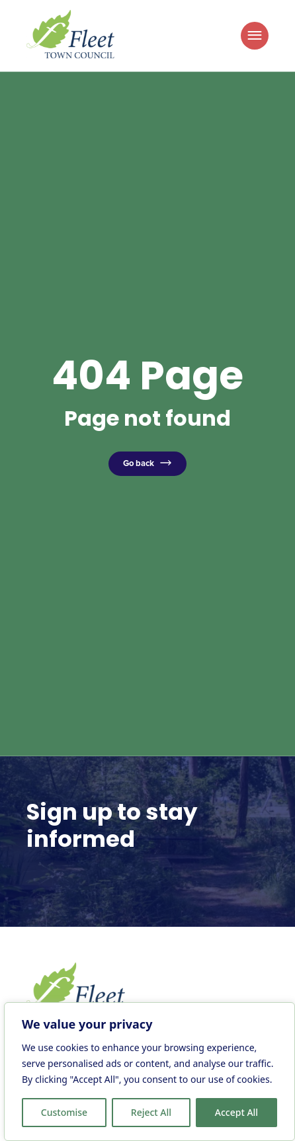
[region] (149, 1071)
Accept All (236, 1112)
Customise (64, 1112)
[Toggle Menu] (255, 36)
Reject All (151, 1112)
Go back (138, 463)
